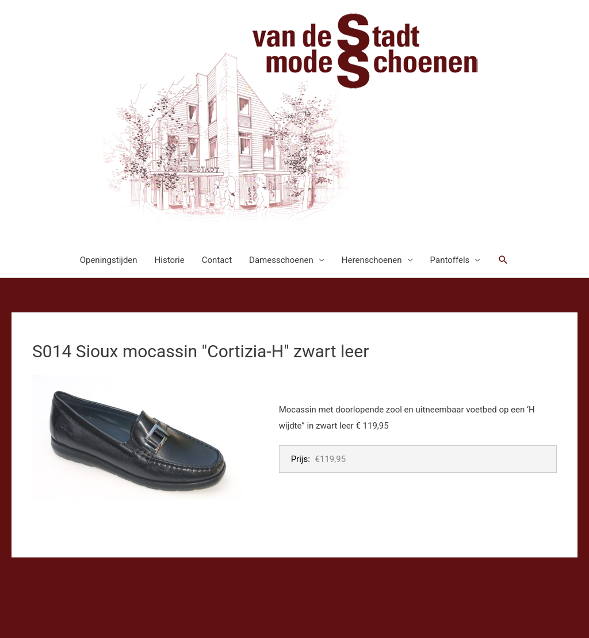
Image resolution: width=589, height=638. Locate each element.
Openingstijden (108, 260)
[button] (503, 260)
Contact (217, 260)
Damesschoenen (281, 260)
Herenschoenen (372, 260)
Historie (170, 260)
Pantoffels (450, 260)
